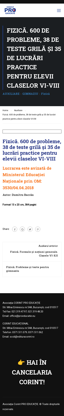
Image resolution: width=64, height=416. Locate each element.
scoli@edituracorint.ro (22, 336)
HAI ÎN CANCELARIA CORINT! (32, 372)
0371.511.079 (19, 332)
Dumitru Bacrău (23, 195)
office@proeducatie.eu (22, 315)
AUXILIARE (11, 93)
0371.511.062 (35, 332)
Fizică (45, 93)
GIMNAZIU (30, 93)
